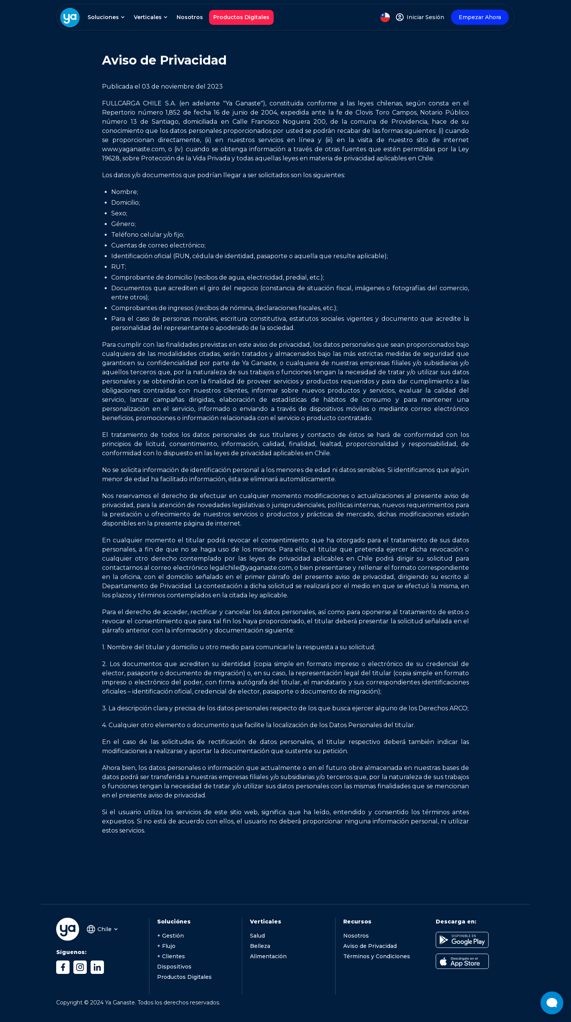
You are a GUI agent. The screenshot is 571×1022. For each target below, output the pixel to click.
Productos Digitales (241, 17)
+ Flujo (166, 946)
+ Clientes (171, 956)
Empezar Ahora (480, 17)
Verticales (265, 921)
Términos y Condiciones (376, 956)
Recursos (357, 921)
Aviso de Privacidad (370, 946)
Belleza (260, 946)
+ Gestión (170, 935)
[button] (105, 17)
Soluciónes (174, 921)
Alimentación (268, 956)
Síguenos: (71, 952)
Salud (257, 935)
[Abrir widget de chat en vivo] (551, 1002)
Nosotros (190, 17)
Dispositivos (174, 966)
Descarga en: (456, 921)
